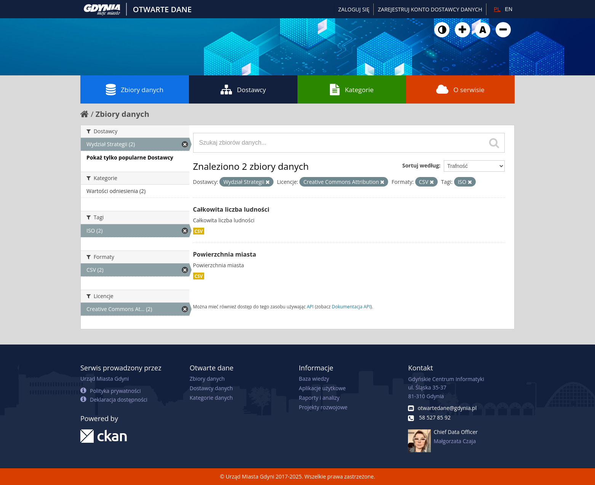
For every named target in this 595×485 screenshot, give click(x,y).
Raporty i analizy (319, 397)
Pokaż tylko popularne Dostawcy (129, 157)
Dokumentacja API (351, 306)
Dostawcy (243, 89)
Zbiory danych (134, 89)
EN (508, 9)
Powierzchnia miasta (224, 254)
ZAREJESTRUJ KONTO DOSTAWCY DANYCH (430, 9)
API (310, 306)
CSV (199, 231)
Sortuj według (420, 165)
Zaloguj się (353, 9)
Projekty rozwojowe (323, 407)
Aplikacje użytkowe (322, 388)
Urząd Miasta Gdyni (104, 378)
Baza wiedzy (314, 378)
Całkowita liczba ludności (231, 209)
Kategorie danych (211, 397)
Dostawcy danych (211, 388)
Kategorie (352, 89)
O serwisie (460, 89)
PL (497, 9)
